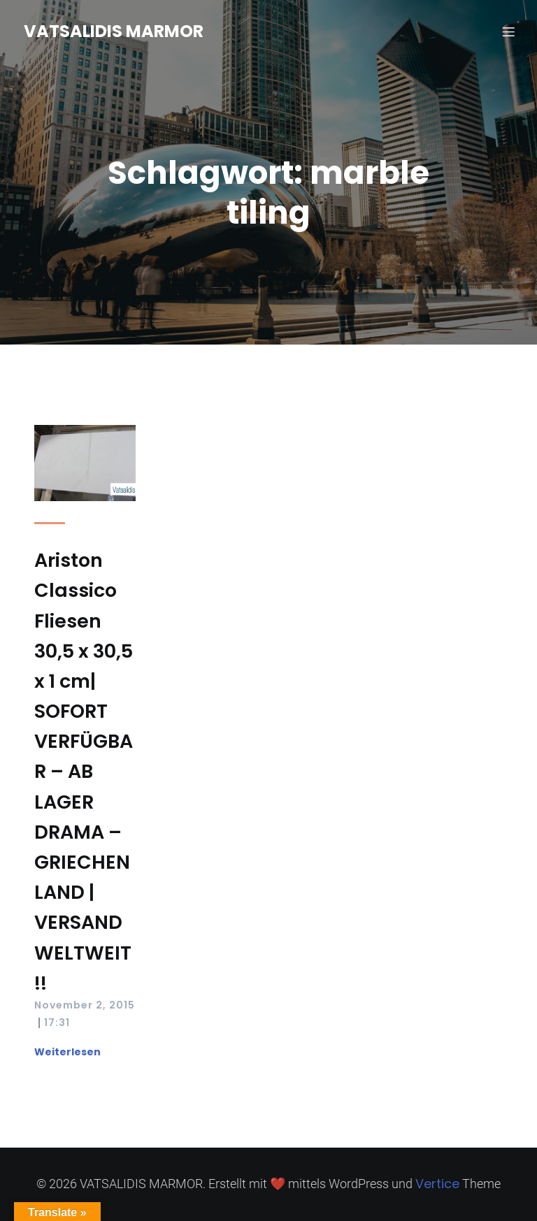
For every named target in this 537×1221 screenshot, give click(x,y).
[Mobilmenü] (508, 31)
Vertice (437, 1183)
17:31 (57, 1022)
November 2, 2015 (84, 1005)
